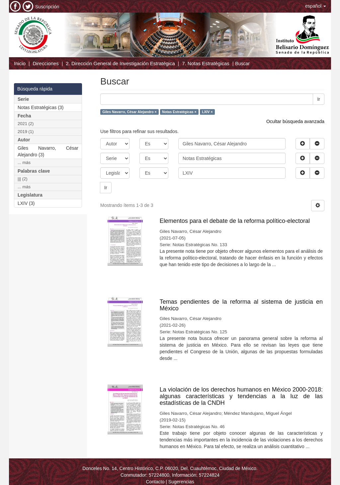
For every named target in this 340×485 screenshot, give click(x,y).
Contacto (155, 481)
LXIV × (207, 112)
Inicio (20, 63)
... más (24, 162)
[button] (315, 6)
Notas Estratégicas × (179, 112)
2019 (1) (26, 131)
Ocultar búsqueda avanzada (295, 121)
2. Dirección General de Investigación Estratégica (120, 63)
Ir (318, 99)
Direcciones (45, 63)
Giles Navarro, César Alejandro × (129, 112)
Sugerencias (181, 481)
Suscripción (47, 6)
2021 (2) (26, 123)
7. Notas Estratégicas (205, 63)
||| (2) (23, 178)
